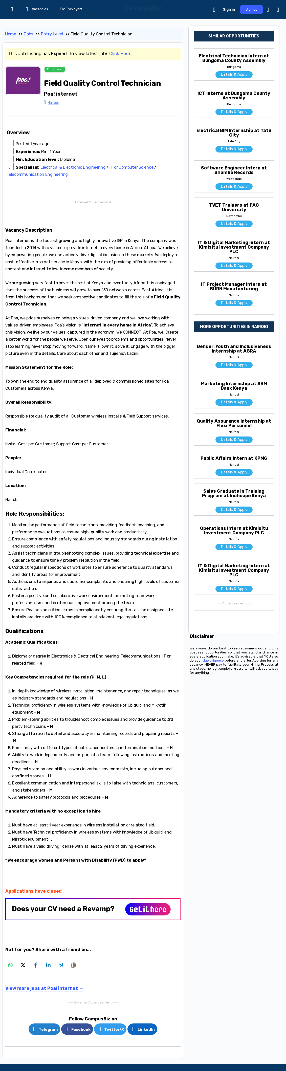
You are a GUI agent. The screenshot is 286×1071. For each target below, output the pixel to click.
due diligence (213, 660)
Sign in (229, 9)
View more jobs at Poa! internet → (44, 988)
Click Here (119, 53)
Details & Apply (234, 74)
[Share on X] (23, 965)
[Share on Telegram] (61, 965)
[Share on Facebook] (36, 965)
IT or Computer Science (131, 167)
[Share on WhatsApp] (10, 965)
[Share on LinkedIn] (48, 965)
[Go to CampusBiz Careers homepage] (143, 9)
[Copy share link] (74, 965)
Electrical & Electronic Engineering (73, 167)
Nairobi (53, 103)
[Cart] (214, 9)
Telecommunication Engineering (37, 174)
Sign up (251, 9)
